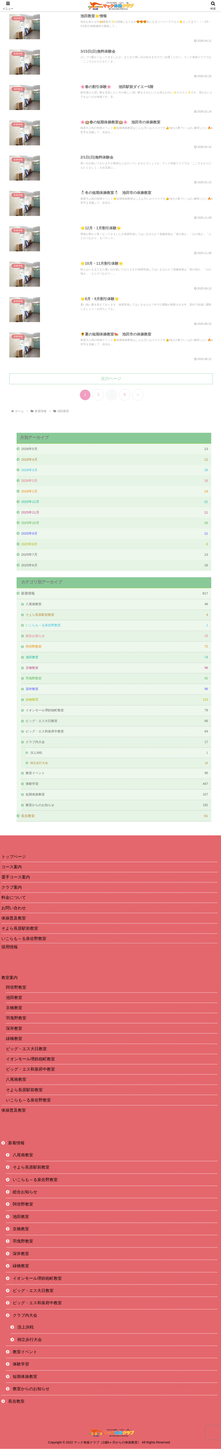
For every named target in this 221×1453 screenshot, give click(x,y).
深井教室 (14, 1032)
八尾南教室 (16, 1083)
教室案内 (9, 981)
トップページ (13, 861)
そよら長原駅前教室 (19, 932)
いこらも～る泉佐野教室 (23, 943)
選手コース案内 (15, 881)
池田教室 (14, 1002)
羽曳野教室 (16, 1022)
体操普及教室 (13, 1114)
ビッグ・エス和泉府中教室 (30, 1073)
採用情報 (9, 951)
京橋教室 (14, 1012)
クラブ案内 (11, 891)
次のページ (111, 379)
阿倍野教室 (16, 991)
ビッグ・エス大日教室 (26, 1053)
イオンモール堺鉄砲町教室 (30, 1063)
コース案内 (11, 871)
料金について (13, 902)
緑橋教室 (14, 1042)
